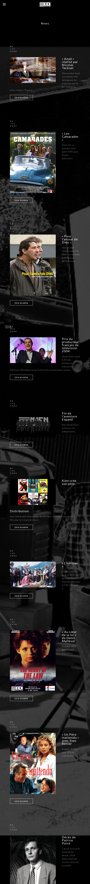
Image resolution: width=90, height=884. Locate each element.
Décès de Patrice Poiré (69, 840)
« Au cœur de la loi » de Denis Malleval (69, 636)
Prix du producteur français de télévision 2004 (70, 345)
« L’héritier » (70, 564)
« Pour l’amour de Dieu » (70, 239)
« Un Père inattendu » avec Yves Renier (70, 739)
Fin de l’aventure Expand (69, 416)
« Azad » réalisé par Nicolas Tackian (70, 63)
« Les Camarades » (70, 136)
